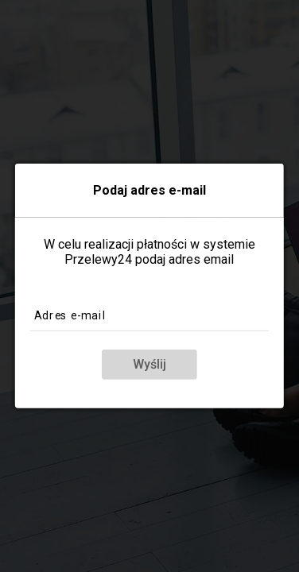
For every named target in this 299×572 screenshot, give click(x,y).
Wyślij (149, 364)
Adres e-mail (70, 315)
